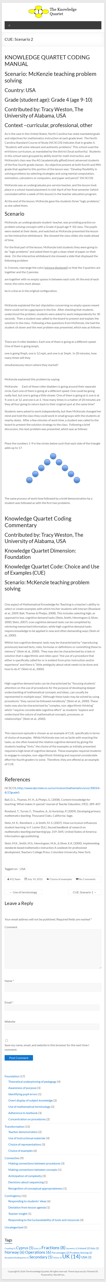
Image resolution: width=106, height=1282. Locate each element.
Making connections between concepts (33, 1169)
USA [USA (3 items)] (86, 1257)
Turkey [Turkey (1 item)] (57, 1257)
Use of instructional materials (27, 1138)
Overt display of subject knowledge (30, 1100)
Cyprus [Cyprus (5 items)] (24, 1247)
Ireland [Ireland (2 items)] (84, 1248)
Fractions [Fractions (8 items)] (53, 1247)
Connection (12, 1158)
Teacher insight (17, 1213)
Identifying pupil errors (22, 1094)
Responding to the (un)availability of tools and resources (43, 1220)
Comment (11, 927)
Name (9, 980)
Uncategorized (14, 1227)
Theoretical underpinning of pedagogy (32, 1081)
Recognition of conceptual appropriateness (35, 1188)
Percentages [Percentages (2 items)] (60, 1252)
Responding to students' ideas (27, 1201)
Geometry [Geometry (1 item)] (72, 1248)
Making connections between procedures (34, 1163)
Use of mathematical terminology (29, 1106)
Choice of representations (24, 1144)
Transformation (14, 1126)
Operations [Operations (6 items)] (38, 1252)
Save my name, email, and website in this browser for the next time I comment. (47, 1047)
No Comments (87, 879)
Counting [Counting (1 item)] (10, 1248)
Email (9, 1002)
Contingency (13, 1195)
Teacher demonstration (23, 1132)
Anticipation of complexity (25, 1176)
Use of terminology (23, 892)
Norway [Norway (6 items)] (15, 1252)
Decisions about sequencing (26, 1182)
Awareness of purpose (22, 1088)
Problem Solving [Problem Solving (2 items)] (81, 1252)
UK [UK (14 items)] (71, 1256)
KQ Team (15, 879)
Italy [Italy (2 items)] (94, 1248)
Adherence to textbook (23, 1113)
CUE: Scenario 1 (85, 892)
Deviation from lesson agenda (27, 1207)
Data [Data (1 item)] (37, 1248)
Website (10, 1021)
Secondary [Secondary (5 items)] (41, 1257)
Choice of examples (61, 879)
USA (22, 869)
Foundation (12, 1076)
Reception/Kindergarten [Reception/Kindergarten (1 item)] (17, 1257)
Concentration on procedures (27, 1119)
